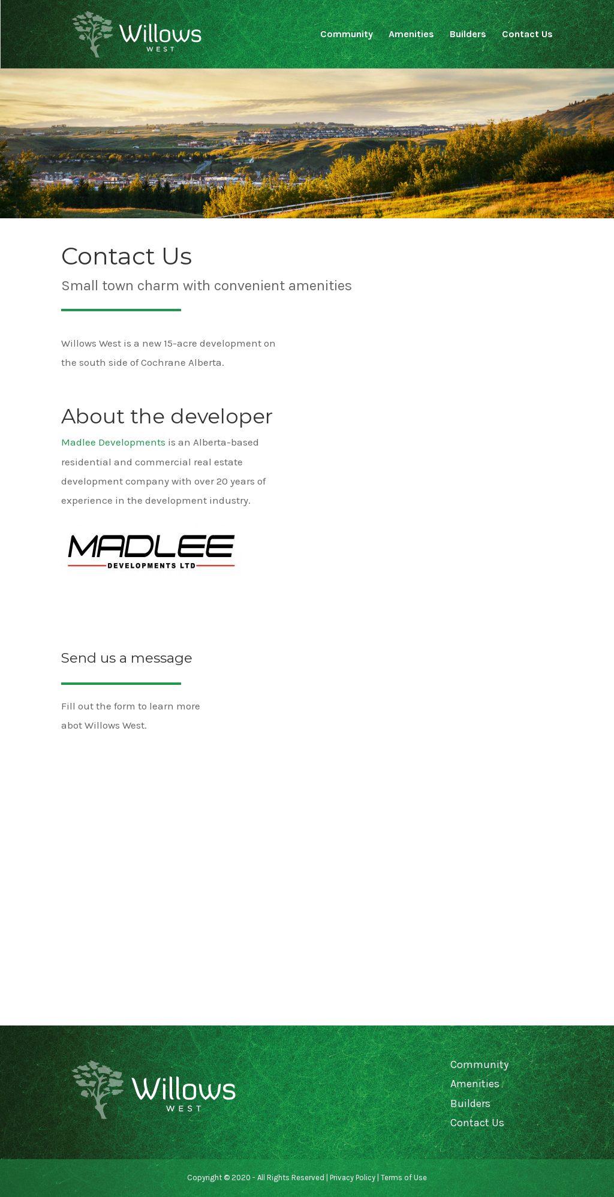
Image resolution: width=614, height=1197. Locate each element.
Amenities (411, 35)
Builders (468, 35)
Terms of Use (404, 1177)
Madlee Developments (113, 442)
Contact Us (527, 35)
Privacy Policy (352, 1177)
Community (346, 35)
